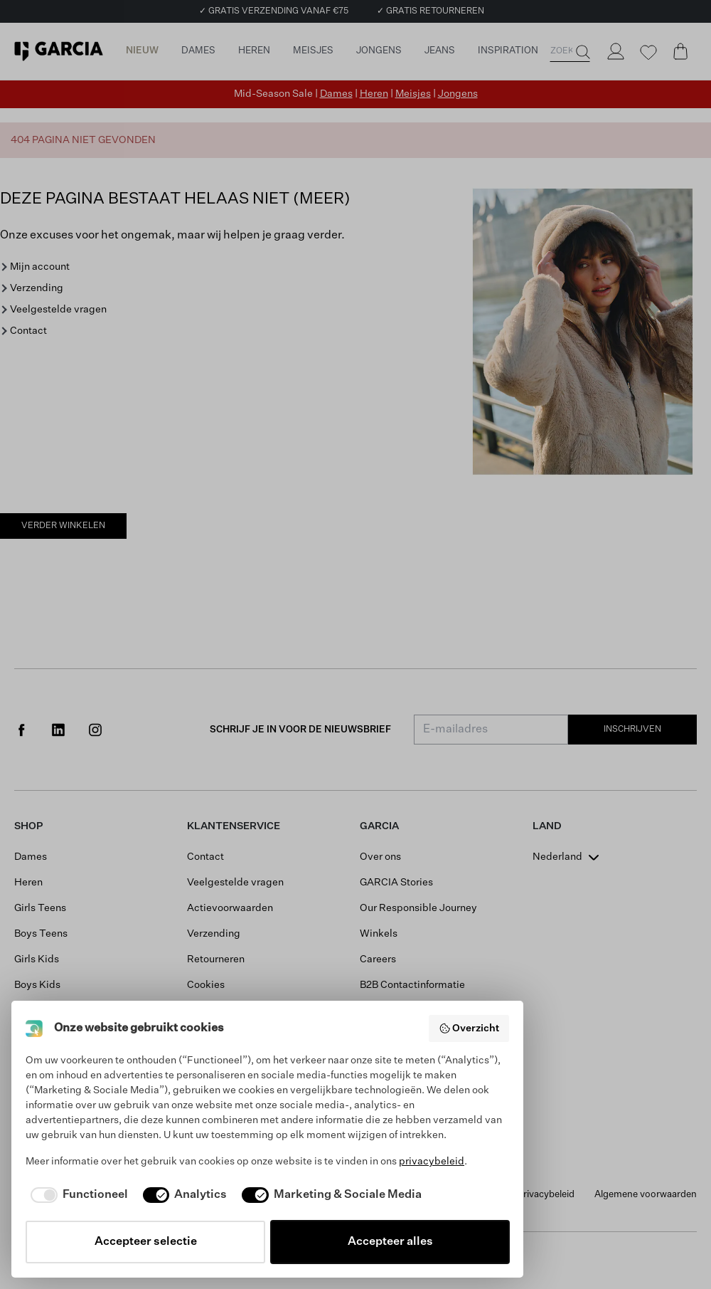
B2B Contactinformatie (412, 985)
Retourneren (216, 959)
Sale (24, 1011)
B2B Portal (384, 1011)
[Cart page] (680, 51)
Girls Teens (40, 908)
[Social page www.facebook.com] (21, 729)
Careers (378, 959)
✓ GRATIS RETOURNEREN (430, 11)
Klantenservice (233, 826)
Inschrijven (632, 729)
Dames (336, 94)
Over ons (380, 857)
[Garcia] (58, 51)
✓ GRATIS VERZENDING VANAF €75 (273, 11)
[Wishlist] (647, 52)
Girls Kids (36, 959)
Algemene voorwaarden (645, 1194)
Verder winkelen (63, 526)
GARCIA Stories (396, 883)
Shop (28, 826)
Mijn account (40, 267)
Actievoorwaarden (230, 908)
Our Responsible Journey (418, 908)
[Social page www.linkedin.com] (58, 729)
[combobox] (567, 857)
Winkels (378, 934)
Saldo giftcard (393, 1036)
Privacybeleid (546, 1194)
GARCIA (379, 826)
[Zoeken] (581, 51)
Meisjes (413, 94)
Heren (374, 94)
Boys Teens (41, 934)
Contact (28, 331)
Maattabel (211, 1036)
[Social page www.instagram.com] (95, 729)
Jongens (458, 94)
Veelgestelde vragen (58, 310)
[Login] (615, 51)
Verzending (36, 288)
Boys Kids (37, 985)
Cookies (206, 985)
